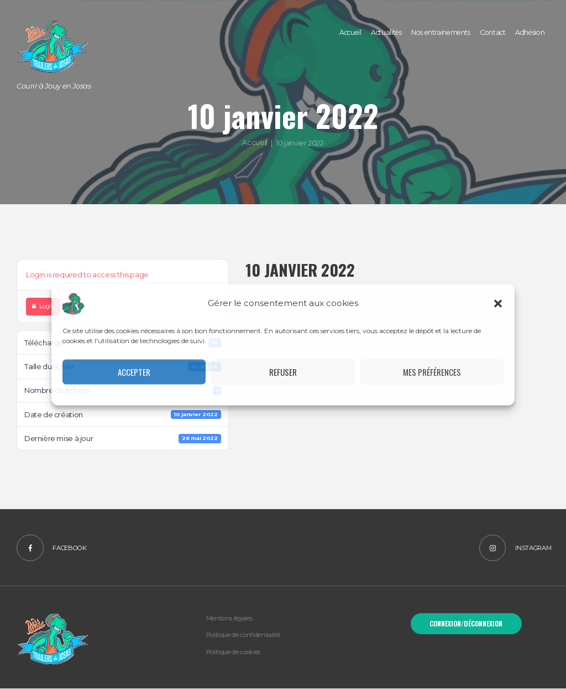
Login (43, 306)
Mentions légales (229, 619)
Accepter (134, 372)
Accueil (254, 142)
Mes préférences (432, 372)
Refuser (283, 372)
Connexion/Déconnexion (466, 624)
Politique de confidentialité (243, 636)
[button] (498, 303)
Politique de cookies (233, 652)
